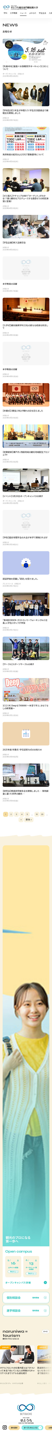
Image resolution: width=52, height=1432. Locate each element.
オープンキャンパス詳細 (18, 1285)
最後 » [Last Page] (29, 819)
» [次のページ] (21, 819)
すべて (45, 1334)
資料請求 (14, 1427)
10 (37, 814)
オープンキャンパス (31, 1427)
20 (42, 814)
